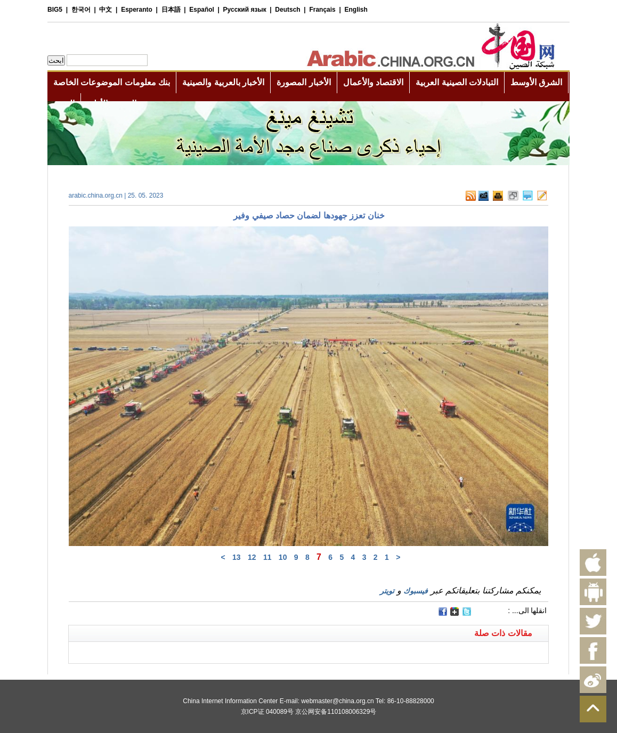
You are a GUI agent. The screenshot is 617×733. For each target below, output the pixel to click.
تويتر (387, 591)
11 (267, 557)
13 (236, 557)
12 (252, 557)
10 (283, 557)
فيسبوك (415, 591)
